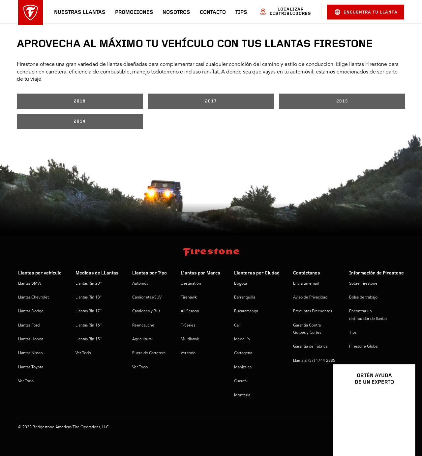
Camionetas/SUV (147, 297)
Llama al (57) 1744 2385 (314, 361)
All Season (190, 311)
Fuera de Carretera (149, 353)
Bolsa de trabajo (363, 297)
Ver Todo (26, 381)
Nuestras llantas (80, 12)
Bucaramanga (246, 311)
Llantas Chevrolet (33, 297)
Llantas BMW (29, 284)
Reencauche (143, 326)
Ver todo (188, 353)
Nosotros (176, 12)
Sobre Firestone (363, 284)
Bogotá (240, 284)
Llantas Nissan (30, 353)
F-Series (188, 326)
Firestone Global (363, 347)
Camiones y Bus (146, 311)
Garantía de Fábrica (310, 347)
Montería (242, 395)
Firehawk (189, 297)
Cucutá (240, 381)
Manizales (243, 367)
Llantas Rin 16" (88, 326)
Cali (237, 326)
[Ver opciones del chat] (403, 432)
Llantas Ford (29, 326)
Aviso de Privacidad (310, 297)
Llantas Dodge (31, 311)
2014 (80, 121)
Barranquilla (244, 297)
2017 (211, 101)
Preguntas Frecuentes (312, 311)
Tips (241, 12)
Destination (191, 284)
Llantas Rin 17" (88, 311)
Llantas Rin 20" (88, 284)
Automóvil (141, 284)
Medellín (242, 339)
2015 (342, 101)
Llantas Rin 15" (88, 339)
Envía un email (306, 284)
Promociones (134, 12)
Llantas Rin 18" (88, 297)
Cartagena (243, 353)
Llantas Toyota (30, 367)
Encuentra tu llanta (366, 12)
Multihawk (190, 339)
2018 (80, 101)
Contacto (213, 12)
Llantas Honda (30, 339)
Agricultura (142, 339)
